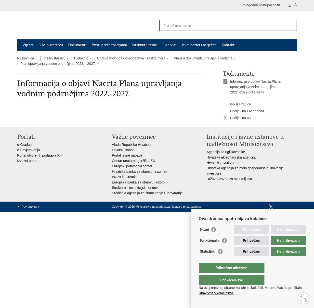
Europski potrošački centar (132, 166)
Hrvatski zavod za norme (225, 163)
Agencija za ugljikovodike (226, 152)
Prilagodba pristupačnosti (260, 5)
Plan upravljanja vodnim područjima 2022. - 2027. (58, 64)
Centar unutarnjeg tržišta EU (133, 161)
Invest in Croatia (124, 177)
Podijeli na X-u (237, 118)
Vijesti (28, 45)
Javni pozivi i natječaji (199, 45)
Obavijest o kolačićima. (216, 293)
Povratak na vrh (32, 206)
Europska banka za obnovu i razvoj (138, 182)
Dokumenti (77, 45)
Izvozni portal (27, 161)
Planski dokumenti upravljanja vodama (203, 58)
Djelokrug (81, 58)
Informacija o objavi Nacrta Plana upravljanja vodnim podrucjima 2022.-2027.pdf (255, 87)
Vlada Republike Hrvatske (131, 145)
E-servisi (169, 45)
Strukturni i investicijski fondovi (135, 188)
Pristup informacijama (109, 45)
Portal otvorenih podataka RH (39, 155)
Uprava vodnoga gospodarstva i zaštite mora (131, 58)
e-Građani (24, 145)
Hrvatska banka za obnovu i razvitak (139, 171)
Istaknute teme (144, 45)
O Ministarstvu (51, 45)
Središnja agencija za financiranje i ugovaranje (147, 193)
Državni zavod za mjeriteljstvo (229, 179)
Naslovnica (25, 58)
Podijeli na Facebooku (243, 111)
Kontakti (229, 45)
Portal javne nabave (127, 155)
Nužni (204, 239)
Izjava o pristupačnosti (186, 206)
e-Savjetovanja (28, 150)
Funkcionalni (210, 250)
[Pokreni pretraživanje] (291, 25)
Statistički (207, 261)
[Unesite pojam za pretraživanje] (223, 26)
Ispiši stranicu (237, 104)
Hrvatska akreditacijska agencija (231, 157)
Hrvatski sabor (123, 150)
